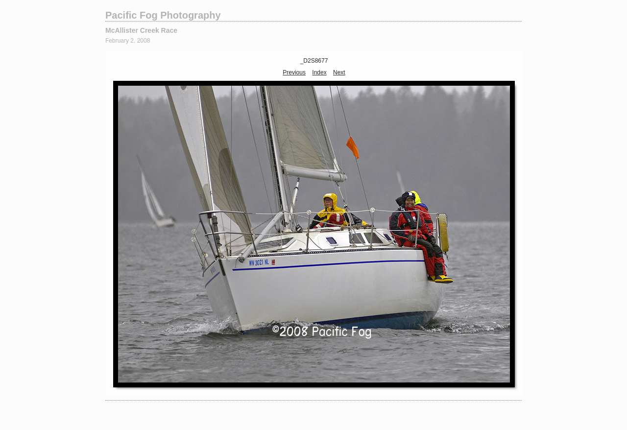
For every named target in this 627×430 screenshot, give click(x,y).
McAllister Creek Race (141, 30)
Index (319, 72)
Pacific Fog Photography (163, 15)
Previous (294, 72)
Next (339, 72)
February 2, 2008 (127, 40)
